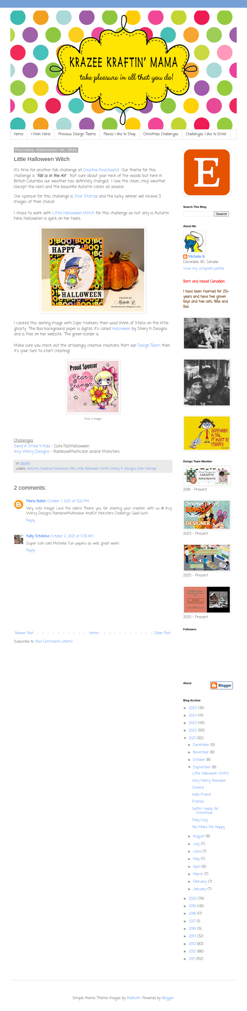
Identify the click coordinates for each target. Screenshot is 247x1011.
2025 (193, 708)
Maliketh (133, 998)
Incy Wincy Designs (31, 452)
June (197, 851)
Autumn (33, 468)
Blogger (168, 998)
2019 (193, 906)
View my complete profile (203, 268)
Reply (30, 520)
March (198, 874)
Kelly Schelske (37, 536)
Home (18, 134)
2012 (193, 951)
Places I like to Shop (120, 134)
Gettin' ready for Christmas (205, 811)
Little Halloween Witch (73, 213)
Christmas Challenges (160, 134)
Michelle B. (196, 257)
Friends (198, 801)
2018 (193, 913)
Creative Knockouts (100, 170)
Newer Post (24, 633)
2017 (193, 921)
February (200, 882)
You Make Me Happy (208, 827)
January (200, 889)
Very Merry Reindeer (209, 781)
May (197, 859)
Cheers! (198, 788)
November (201, 752)
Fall (72, 468)
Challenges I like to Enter (206, 134)
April (197, 867)
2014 (193, 936)
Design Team (148, 346)
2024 (193, 715)
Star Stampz (86, 196)
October (199, 760)
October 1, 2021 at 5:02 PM (68, 501)
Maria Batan (36, 501)
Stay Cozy (200, 820)
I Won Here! (41, 134)
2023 (193, 723)
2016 (193, 929)
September (202, 767)
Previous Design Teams (77, 134)
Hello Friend (201, 794)
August (199, 836)
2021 (193, 738)
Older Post (162, 633)
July (197, 844)
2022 (193, 730)
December (201, 745)
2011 (192, 959)
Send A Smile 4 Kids (32, 446)
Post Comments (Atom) (54, 641)
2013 (193, 944)
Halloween (122, 329)
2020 (193, 899)
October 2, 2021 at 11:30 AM (72, 536)
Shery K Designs (123, 468)
